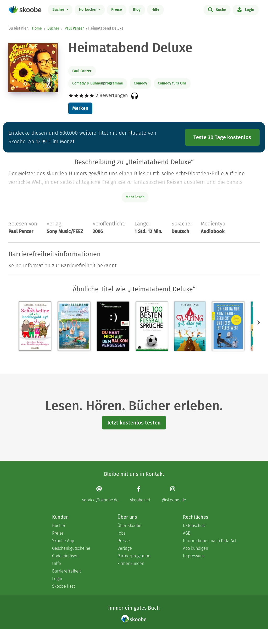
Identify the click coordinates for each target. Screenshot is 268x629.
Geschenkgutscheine (71, 548)
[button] (258, 322)
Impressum (193, 555)
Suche (217, 9)
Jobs (121, 533)
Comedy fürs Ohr (172, 83)
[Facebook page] (140, 494)
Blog (137, 9)
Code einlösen (65, 555)
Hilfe (155, 9)
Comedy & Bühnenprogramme (97, 83)
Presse (124, 540)
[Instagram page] (174, 494)
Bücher (58, 9)
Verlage (125, 548)
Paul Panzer (74, 28)
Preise (116, 9)
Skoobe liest (63, 586)
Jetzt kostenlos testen (134, 423)
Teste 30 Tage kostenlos (222, 137)
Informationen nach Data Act (209, 540)
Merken (80, 108)
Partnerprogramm (134, 555)
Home (37, 28)
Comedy (140, 83)
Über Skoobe (129, 525)
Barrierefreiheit (66, 571)
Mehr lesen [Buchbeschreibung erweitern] (135, 197)
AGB (187, 533)
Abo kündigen (195, 548)
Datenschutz (194, 525)
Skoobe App (63, 540)
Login (245, 9)
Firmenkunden (131, 563)
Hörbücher (88, 9)
